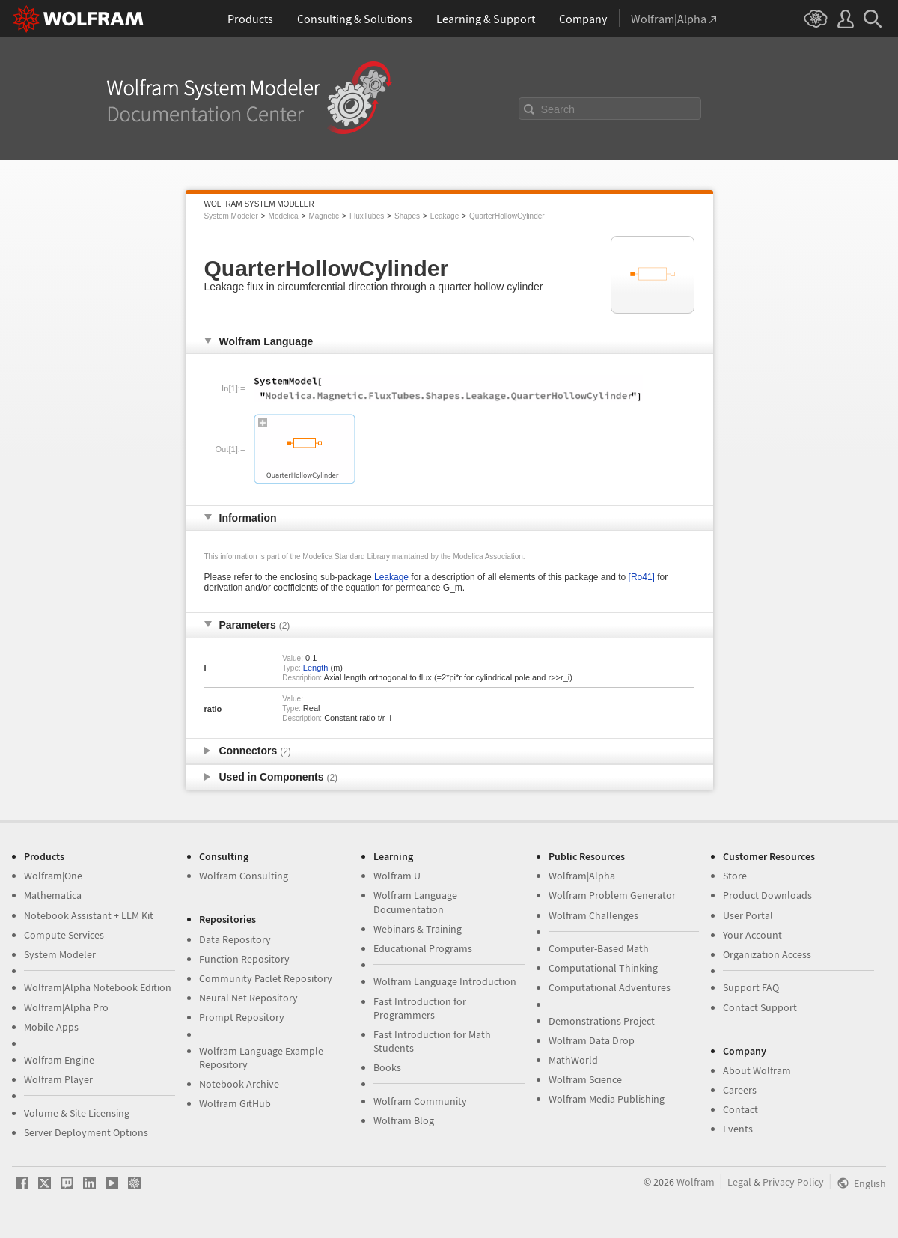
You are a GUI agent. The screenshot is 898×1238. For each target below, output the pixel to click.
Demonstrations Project (602, 1021)
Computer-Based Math (599, 948)
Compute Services (64, 935)
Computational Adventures (610, 987)
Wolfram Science (585, 1079)
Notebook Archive (239, 1084)
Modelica (284, 216)
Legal (739, 1182)
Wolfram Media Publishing (607, 1099)
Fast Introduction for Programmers (419, 1008)
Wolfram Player (58, 1079)
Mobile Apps (51, 1027)
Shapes (407, 216)
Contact (740, 1109)
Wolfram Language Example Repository (261, 1057)
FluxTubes (366, 216)
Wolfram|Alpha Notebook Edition (97, 987)
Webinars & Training (417, 929)
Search (558, 109)
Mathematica (53, 895)
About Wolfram (757, 1070)
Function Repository (244, 959)
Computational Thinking (603, 968)
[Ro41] (642, 577)
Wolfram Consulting (243, 875)
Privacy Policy (793, 1182)
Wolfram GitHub (235, 1103)
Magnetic (323, 216)
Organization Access (767, 954)
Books (387, 1067)
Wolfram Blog (403, 1120)
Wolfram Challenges (593, 915)
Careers (740, 1090)
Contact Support (760, 1007)
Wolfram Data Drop (592, 1040)
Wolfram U (397, 875)
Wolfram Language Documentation (415, 901)
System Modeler (231, 216)
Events (738, 1128)
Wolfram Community (420, 1101)
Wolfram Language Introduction (444, 981)
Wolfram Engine (59, 1060)
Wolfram (695, 1182)
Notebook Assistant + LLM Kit (88, 915)
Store (735, 875)
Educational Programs (422, 948)
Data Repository (235, 939)
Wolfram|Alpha (582, 875)
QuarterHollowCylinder (507, 216)
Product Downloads (767, 895)
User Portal (748, 915)
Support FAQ (751, 987)
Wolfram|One (53, 875)
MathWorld (573, 1060)
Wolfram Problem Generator (612, 895)
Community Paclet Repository (265, 978)
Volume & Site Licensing (76, 1113)
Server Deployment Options (86, 1132)
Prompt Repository (241, 1017)
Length (316, 667)
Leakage (444, 216)
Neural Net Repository (248, 997)
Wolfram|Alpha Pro (66, 1007)
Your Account (752, 935)
